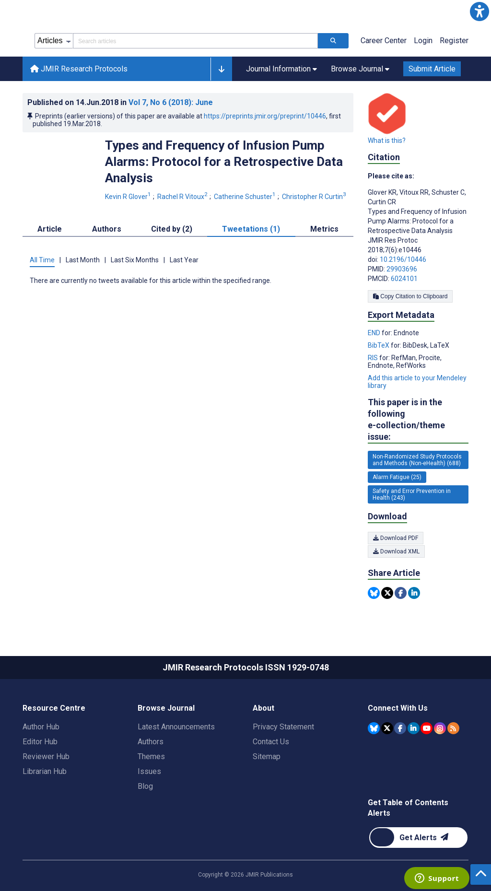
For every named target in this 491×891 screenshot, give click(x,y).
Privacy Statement (283, 726)
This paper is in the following (418, 420)
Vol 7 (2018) (171, 102)
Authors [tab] (106, 229)
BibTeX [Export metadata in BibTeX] (379, 345)
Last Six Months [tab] (135, 260)
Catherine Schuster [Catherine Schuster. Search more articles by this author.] (245, 196)
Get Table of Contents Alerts (408, 808)
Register (454, 40)
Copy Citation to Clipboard (410, 296)
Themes (151, 756)
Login (423, 40)
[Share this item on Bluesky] (374, 593)
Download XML (396, 551)
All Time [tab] (42, 260)
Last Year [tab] (184, 260)
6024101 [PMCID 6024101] (404, 278)
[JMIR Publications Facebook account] (400, 728)
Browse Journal (166, 708)
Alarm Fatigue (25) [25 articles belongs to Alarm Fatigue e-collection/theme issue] (397, 477)
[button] (479, 11)
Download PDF (395, 538)
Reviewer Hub (46, 756)
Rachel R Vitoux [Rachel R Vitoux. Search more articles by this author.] (183, 196)
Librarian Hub (45, 771)
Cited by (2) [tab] (171, 229)
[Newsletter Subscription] (418, 837)
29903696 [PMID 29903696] (401, 269)
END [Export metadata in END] (375, 333)
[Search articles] (333, 40)
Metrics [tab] (324, 229)
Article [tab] (49, 229)
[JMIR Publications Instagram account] (440, 728)
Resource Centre (54, 708)
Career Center (384, 40)
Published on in (120, 102)
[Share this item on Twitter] (387, 593)
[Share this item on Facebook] (401, 593)
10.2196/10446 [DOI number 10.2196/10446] (403, 259)
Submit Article (432, 68)
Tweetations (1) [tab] (251, 229)
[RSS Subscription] (453, 728)
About (263, 708)
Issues (149, 771)
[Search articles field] (195, 40)
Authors (151, 741)
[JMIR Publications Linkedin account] (414, 728)
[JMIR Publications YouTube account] (427, 728)
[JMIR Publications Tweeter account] (387, 728)
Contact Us (271, 741)
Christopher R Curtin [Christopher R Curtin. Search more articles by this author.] (315, 196)
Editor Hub (40, 741)
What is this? (387, 140)
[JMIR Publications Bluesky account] (374, 728)
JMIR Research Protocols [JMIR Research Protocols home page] (79, 68)
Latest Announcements (176, 726)
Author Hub (41, 726)
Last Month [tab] (83, 260)
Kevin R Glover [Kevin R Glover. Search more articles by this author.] (128, 196)
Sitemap (267, 756)
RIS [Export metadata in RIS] (373, 358)
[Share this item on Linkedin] (414, 593)
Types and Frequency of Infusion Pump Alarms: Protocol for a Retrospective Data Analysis (224, 161)
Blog (145, 786)
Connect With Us (398, 708)
